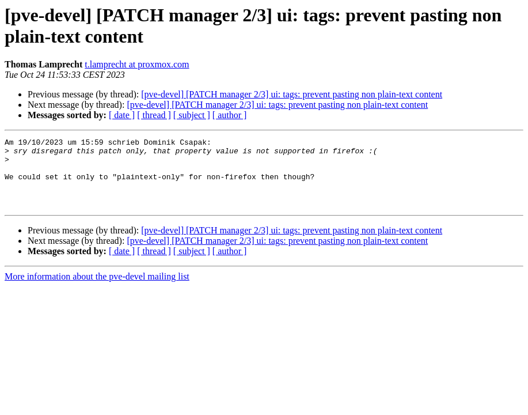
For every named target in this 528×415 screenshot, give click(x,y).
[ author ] (229, 115)
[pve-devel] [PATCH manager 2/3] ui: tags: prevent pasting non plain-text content (291, 94)
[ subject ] (191, 115)
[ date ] (122, 115)
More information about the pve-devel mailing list (97, 290)
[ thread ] (154, 115)
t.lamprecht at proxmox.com (137, 64)
